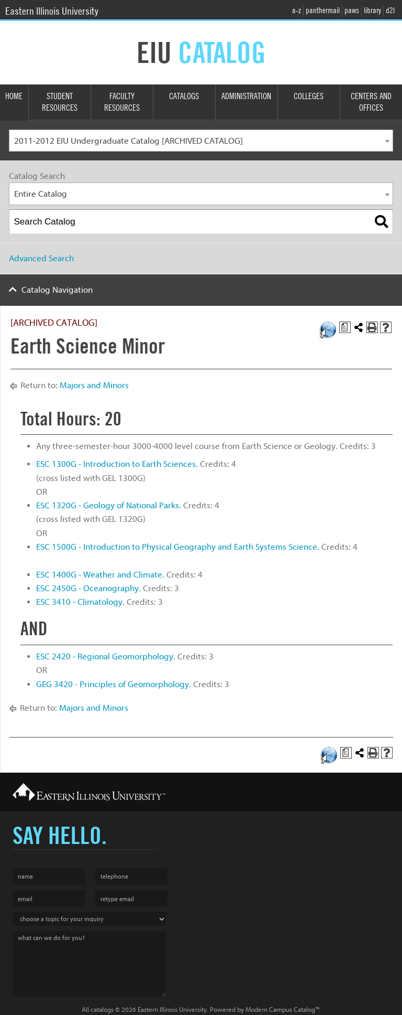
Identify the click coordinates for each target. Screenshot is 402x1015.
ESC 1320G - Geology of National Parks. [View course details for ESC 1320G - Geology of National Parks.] (108, 505)
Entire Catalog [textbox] (40, 194)
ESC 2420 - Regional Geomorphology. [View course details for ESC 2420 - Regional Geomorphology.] (105, 656)
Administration (246, 96)
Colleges (308, 96)
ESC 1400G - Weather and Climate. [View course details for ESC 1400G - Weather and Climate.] (100, 575)
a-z (296, 10)
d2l (390, 10)
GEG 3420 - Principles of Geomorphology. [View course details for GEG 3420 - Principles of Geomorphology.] (113, 684)
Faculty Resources (122, 102)
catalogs (102, 1009)
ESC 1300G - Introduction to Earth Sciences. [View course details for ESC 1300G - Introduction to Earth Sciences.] (117, 464)
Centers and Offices (371, 102)
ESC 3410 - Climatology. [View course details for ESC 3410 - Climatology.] (80, 602)
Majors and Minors (94, 385)
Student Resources (59, 102)
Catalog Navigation (57, 290)
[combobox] (201, 141)
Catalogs (184, 96)
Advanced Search (41, 258)
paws (351, 10)
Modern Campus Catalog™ (282, 1009)
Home (14, 96)
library (372, 10)
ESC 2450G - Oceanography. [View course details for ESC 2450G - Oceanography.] (88, 588)
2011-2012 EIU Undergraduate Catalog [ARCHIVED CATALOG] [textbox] (128, 141)
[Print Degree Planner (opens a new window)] (345, 327)
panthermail (323, 10)
